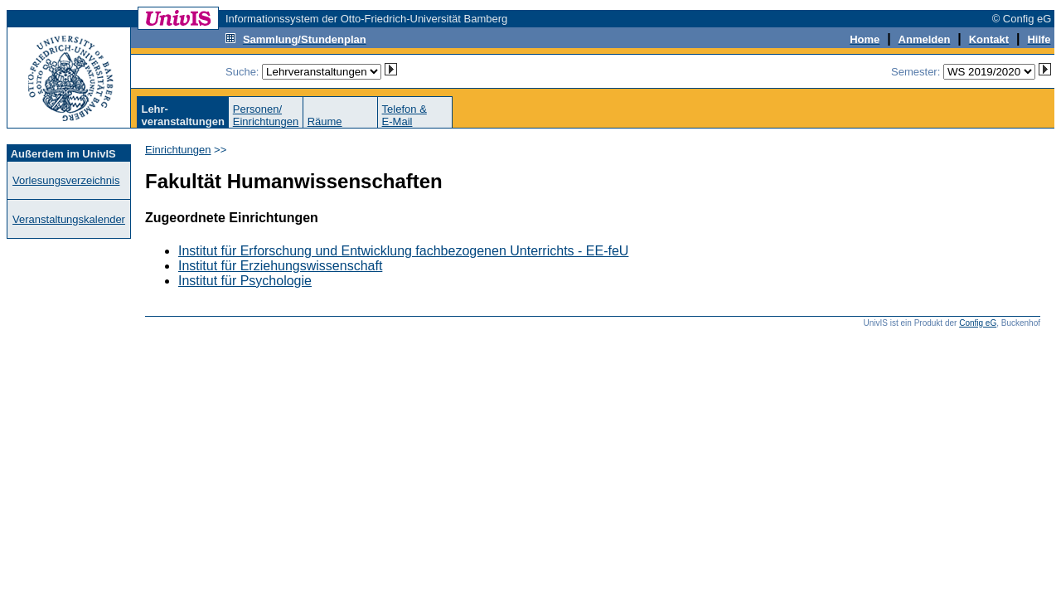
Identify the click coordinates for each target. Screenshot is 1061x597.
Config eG (977, 323)
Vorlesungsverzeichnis (65, 180)
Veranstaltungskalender (68, 219)
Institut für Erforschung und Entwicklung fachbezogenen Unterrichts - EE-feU (403, 251)
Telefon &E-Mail (404, 115)
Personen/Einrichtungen (266, 115)
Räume (325, 121)
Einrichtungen (178, 149)
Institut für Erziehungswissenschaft (280, 266)
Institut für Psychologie (245, 281)
